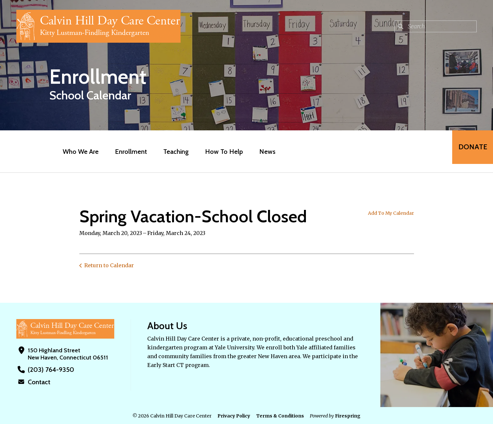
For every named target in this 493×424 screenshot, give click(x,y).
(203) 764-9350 (48, 369)
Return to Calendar (109, 265)
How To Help (220, 151)
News (263, 151)
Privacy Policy (233, 415)
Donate (468, 151)
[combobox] (435, 26)
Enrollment (127, 151)
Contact (38, 381)
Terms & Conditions (280, 415)
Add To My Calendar (391, 213)
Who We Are (77, 151)
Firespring (347, 415)
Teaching (172, 151)
